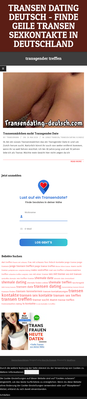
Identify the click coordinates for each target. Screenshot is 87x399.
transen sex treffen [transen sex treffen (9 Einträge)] (67, 295)
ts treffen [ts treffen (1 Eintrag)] (51, 304)
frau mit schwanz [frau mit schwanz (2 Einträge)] (36, 262)
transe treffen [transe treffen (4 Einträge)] (66, 299)
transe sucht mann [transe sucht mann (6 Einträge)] (45, 299)
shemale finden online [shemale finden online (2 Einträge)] (37, 282)
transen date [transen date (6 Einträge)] (24, 286)
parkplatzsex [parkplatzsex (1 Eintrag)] (13, 270)
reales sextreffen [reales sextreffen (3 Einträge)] (39, 270)
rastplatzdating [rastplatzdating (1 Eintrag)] (24, 270)
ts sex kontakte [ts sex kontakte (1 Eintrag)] (42, 304)
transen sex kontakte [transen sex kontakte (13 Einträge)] (36, 295)
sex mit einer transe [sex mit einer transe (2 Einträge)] (38, 274)
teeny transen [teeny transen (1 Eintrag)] (10, 287)
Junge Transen (52, 137)
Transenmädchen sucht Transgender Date (30, 133)
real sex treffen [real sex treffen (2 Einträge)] (56, 270)
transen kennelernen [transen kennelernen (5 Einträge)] (29, 291)
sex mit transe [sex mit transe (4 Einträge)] (57, 273)
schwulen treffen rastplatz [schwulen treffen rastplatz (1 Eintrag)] (18, 274)
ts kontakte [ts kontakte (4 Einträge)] (29, 303)
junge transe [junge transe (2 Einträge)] (70, 262)
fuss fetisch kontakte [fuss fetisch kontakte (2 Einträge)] (54, 262)
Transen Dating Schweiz (72, 137)
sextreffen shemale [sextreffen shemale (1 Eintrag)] (9, 279)
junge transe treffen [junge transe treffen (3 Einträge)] (45, 266)
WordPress (71, 360)
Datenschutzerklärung (20, 360)
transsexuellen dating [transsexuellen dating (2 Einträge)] (12, 304)
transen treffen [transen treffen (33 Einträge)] (17, 299)
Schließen (5, 395)
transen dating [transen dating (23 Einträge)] (47, 286)
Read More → (77, 161)
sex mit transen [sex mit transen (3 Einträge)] (73, 274)
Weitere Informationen (12, 372)
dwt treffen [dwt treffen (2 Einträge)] (7, 262)
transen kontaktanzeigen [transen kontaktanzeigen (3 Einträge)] (55, 291)
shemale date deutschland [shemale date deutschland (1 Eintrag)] (64, 279)
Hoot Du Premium (49, 360)
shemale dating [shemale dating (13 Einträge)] (14, 282)
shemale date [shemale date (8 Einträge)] (43, 278)
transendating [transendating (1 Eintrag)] (67, 287)
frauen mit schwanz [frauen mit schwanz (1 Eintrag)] (20, 262)
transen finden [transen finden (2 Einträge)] (8, 291)
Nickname (30, 212)
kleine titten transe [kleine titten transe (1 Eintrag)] (63, 266)
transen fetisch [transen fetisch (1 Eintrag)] (78, 287)
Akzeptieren (32, 372)
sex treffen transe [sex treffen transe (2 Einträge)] (25, 278)
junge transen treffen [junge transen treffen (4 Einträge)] (21, 266)
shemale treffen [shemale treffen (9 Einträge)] (60, 282)
